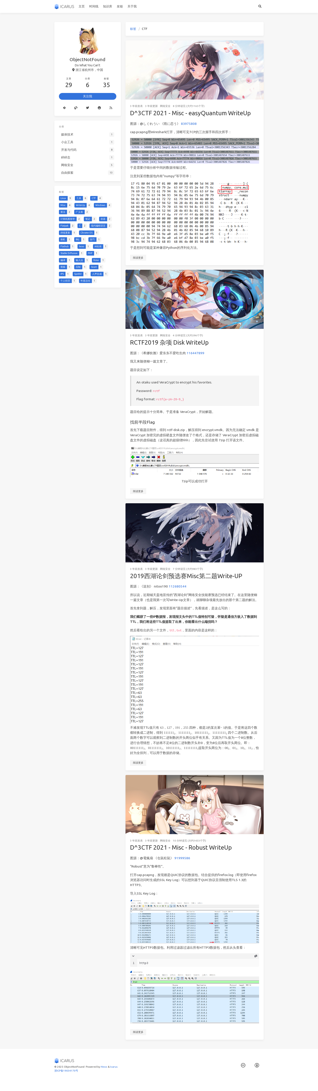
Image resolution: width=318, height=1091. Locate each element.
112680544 (177, 586)
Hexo (104, 1066)
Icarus (113, 1066)
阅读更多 (138, 257)
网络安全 (165, 106)
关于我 (132, 6)
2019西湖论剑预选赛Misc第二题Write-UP (186, 575)
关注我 (87, 96)
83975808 (189, 123)
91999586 (182, 858)
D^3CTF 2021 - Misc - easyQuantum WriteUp (190, 113)
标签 (133, 29)
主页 (82, 6)
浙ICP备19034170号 (66, 1070)
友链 (120, 6)
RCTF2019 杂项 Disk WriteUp (169, 342)
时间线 (93, 6)
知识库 (107, 6)
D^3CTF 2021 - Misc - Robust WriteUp (181, 847)
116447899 (195, 353)
